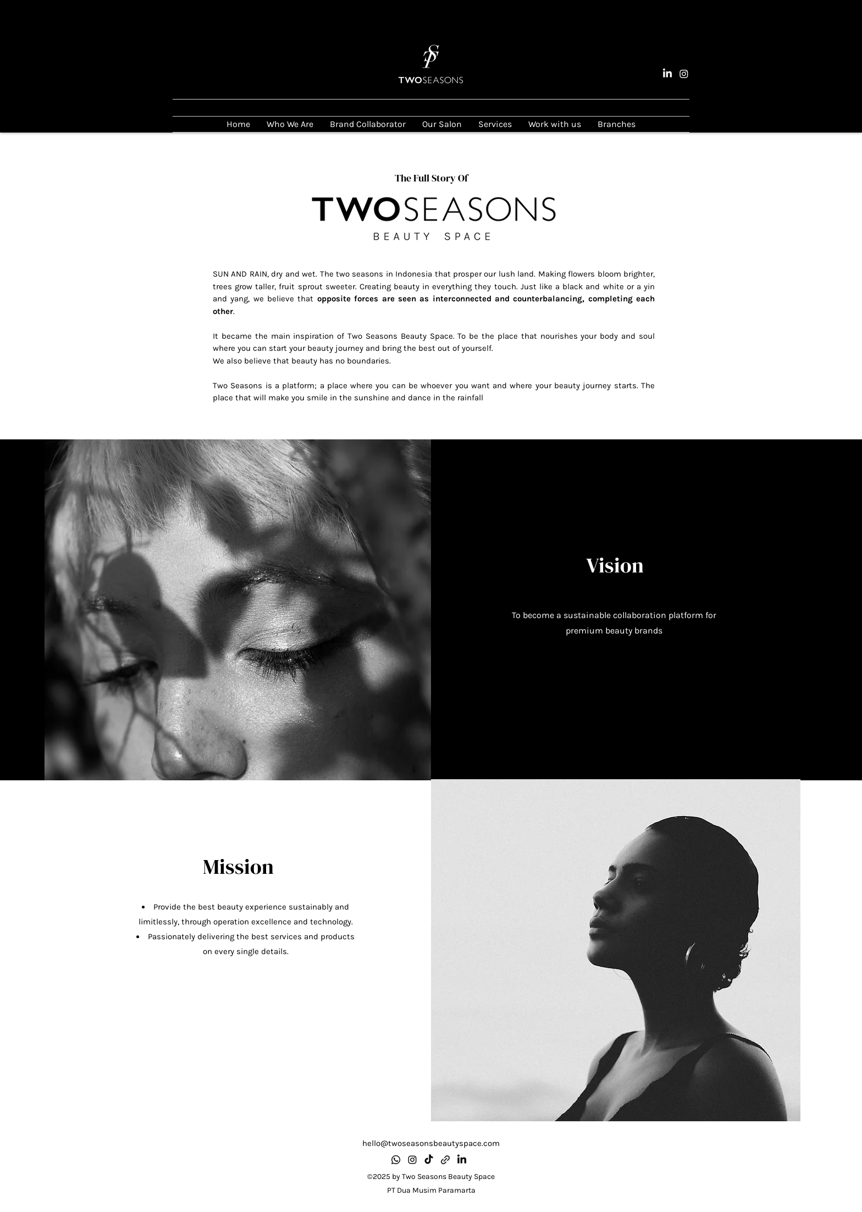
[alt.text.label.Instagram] (683, 73)
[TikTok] (428, 1159)
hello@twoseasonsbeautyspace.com (431, 1143)
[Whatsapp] (395, 1159)
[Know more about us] (445, 1159)
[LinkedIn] (667, 73)
